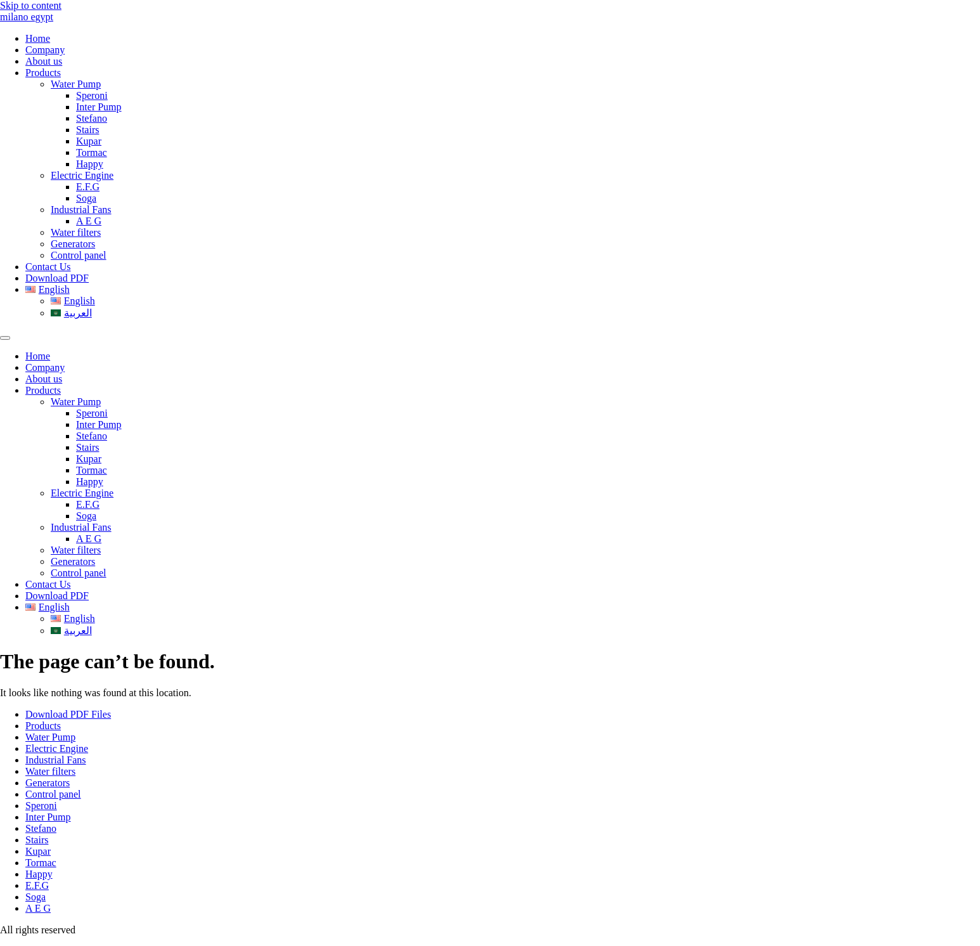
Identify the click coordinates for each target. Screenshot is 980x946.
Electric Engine (82, 175)
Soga (86, 198)
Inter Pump (99, 106)
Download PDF (57, 278)
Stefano (91, 118)
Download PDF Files (68, 714)
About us (43, 61)
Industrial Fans (81, 209)
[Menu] (5, 338)
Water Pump (76, 84)
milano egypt (26, 16)
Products (43, 72)
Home (37, 38)
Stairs (87, 129)
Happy (89, 164)
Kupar (88, 141)
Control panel (78, 255)
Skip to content (30, 5)
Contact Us (48, 266)
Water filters (76, 232)
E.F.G (88, 186)
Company (45, 49)
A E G (88, 221)
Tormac (91, 152)
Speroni (92, 95)
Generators (73, 243)
